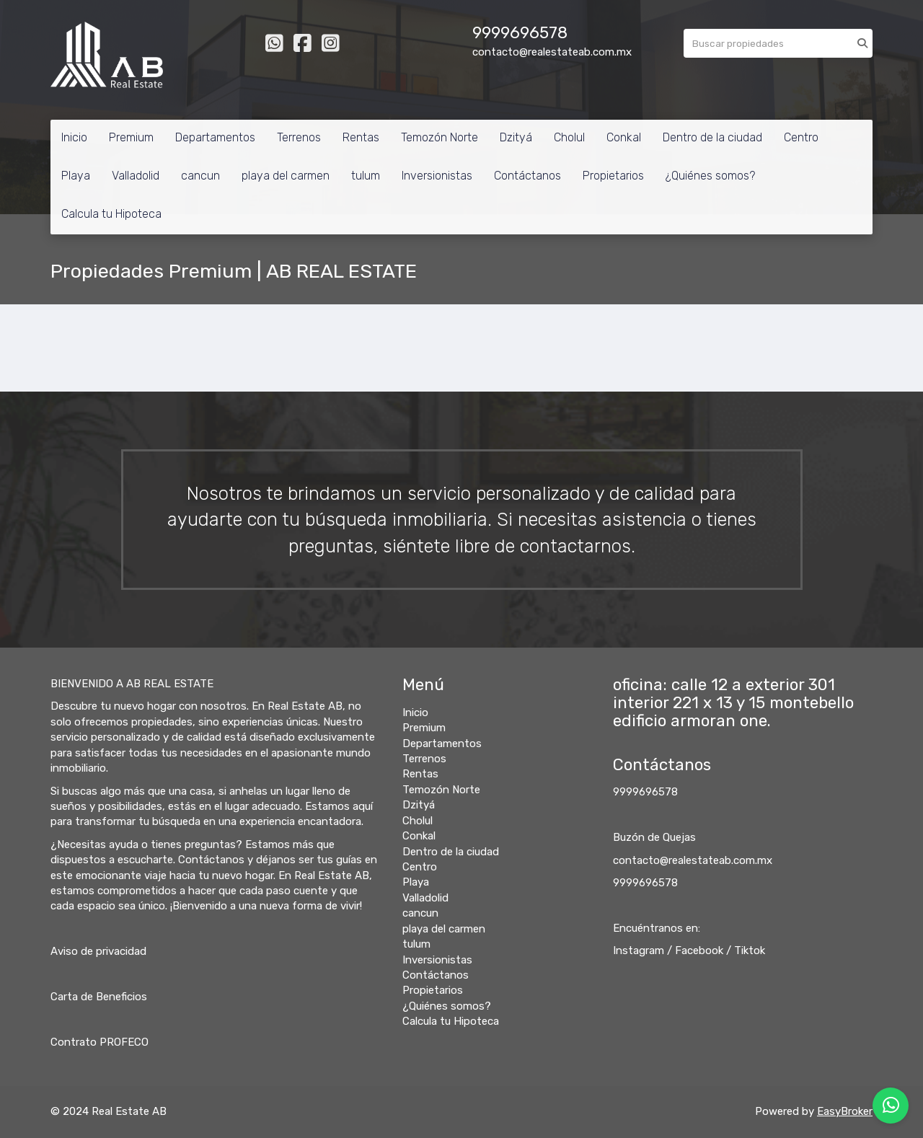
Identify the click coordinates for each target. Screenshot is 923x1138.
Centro (801, 137)
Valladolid (135, 175)
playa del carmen (286, 175)
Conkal (623, 137)
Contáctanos (527, 175)
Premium (131, 137)
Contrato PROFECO (99, 1042)
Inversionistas (437, 175)
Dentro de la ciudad (712, 137)
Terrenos (299, 137)
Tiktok (749, 950)
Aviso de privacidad (98, 951)
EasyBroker (845, 1111)
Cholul (569, 137)
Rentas (361, 137)
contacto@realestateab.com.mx (692, 860)
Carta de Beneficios (98, 996)
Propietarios (613, 175)
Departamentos (215, 137)
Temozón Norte (439, 137)
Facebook (699, 950)
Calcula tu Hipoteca (111, 214)
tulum (365, 175)
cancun (200, 175)
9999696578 (645, 791)
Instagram (638, 950)
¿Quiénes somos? (710, 175)
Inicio (74, 137)
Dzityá (516, 137)
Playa (75, 175)
